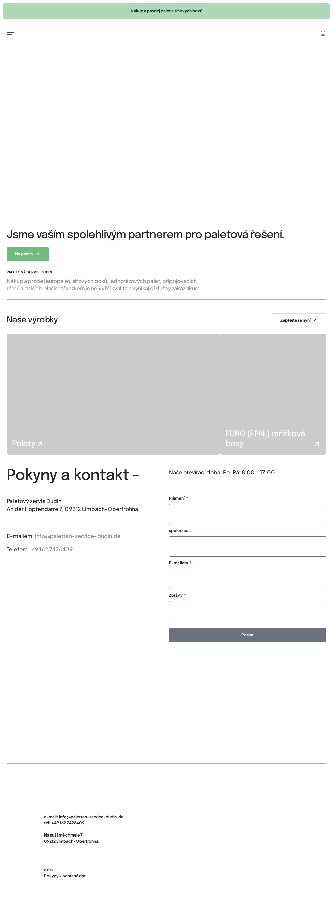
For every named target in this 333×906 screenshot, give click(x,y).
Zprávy (176, 595)
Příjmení (177, 498)
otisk (49, 869)
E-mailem (179, 562)
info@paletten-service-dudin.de (78, 535)
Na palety (24, 253)
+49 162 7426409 (50, 549)
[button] (11, 33)
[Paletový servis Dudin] (166, 706)
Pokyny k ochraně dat (65, 875)
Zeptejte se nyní (295, 320)
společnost (180, 530)
